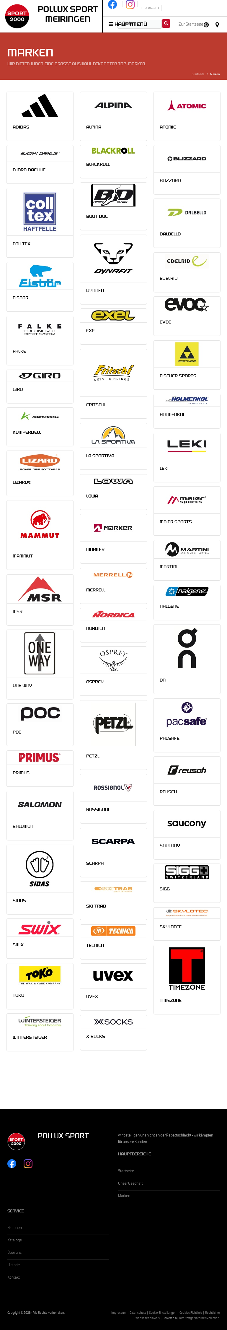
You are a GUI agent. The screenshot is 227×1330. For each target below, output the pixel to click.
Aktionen (14, 1228)
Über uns (14, 1253)
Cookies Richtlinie (190, 1313)
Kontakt (13, 1278)
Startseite (198, 75)
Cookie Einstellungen (163, 1313)
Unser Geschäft (130, 1184)
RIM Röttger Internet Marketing (199, 1318)
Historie (13, 1266)
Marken (124, 1196)
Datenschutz (138, 1313)
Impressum (119, 1313)
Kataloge (14, 1241)
